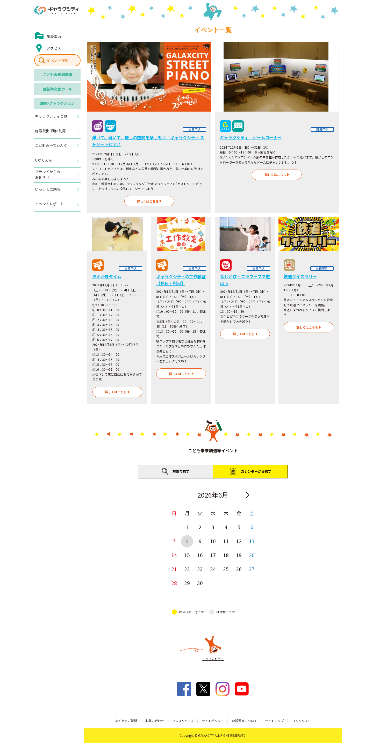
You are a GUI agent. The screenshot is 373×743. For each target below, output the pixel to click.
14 (174, 554)
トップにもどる (213, 659)
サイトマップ (274, 720)
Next (247, 495)
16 (200, 554)
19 (239, 554)
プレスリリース (183, 720)
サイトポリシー (213, 720)
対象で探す (181, 471)
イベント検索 (57, 60)
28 (174, 582)
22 (187, 568)
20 (252, 554)
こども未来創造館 (57, 74)
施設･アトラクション (57, 103)
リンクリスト (301, 720)
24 (213, 568)
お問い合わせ (154, 720)
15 (187, 554)
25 (226, 568)
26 (239, 568)
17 (213, 554)
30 (200, 582)
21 (174, 568)
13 (252, 540)
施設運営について (244, 720)
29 (187, 582)
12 (239, 540)
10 (213, 540)
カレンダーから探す (256, 471)
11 (226, 540)
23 (200, 568)
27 (252, 568)
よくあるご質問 (126, 720)
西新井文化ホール (57, 89)
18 (226, 554)
